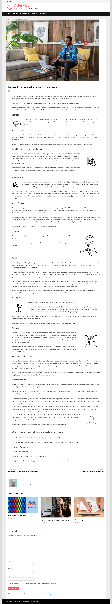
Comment (11, 539)
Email (10, 568)
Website (10, 576)
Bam (37, 601)
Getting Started (17, 84)
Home (8, 13)
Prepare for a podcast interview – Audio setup (55, 520)
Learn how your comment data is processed (43, 594)
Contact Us (43, 13)
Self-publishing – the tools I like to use (85, 520)
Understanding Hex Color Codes (17, 516)
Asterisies (21, 5)
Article (10, 84)
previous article (18, 103)
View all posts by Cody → (25, 484)
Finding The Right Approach (21, 13)
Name (10, 561)
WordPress (30, 601)
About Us (34, 13)
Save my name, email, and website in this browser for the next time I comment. (33, 583)
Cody (13, 91)
